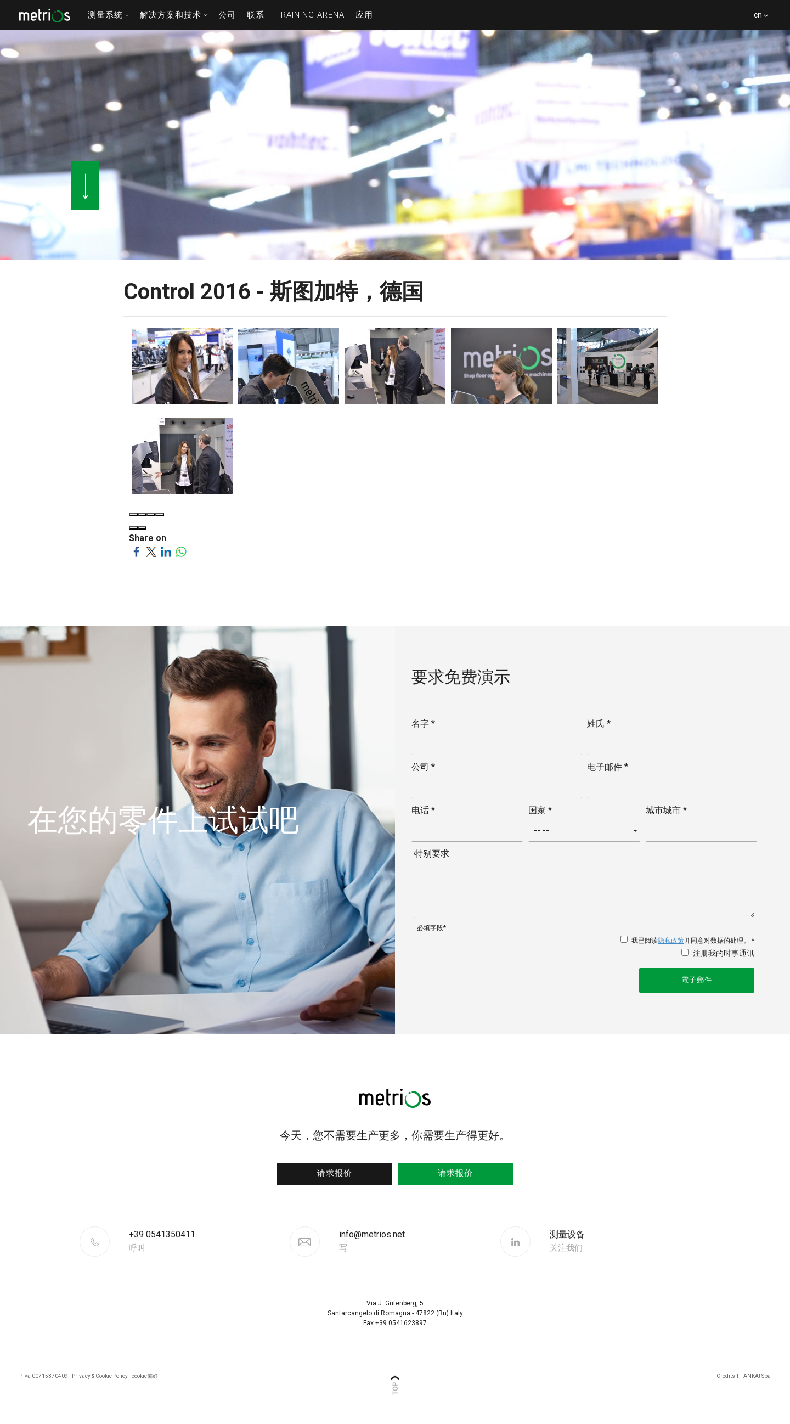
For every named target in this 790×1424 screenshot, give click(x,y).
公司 (227, 15)
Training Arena (310, 15)
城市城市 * (666, 810)
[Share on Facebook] (136, 551)
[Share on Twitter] (151, 551)
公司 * (423, 767)
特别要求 (431, 853)
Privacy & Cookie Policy (100, 1376)
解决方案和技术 (173, 15)
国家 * (540, 810)
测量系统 (108, 15)
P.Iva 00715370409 (43, 1376)
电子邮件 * (607, 767)
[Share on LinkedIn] (166, 551)
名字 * (423, 723)
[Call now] (208, 1241)
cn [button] (757, 20)
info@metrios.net (372, 1241)
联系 (255, 15)
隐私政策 (671, 940)
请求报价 (334, 1173)
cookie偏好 (145, 1376)
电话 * (423, 810)
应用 (364, 15)
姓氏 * (599, 723)
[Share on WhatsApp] (180, 551)
